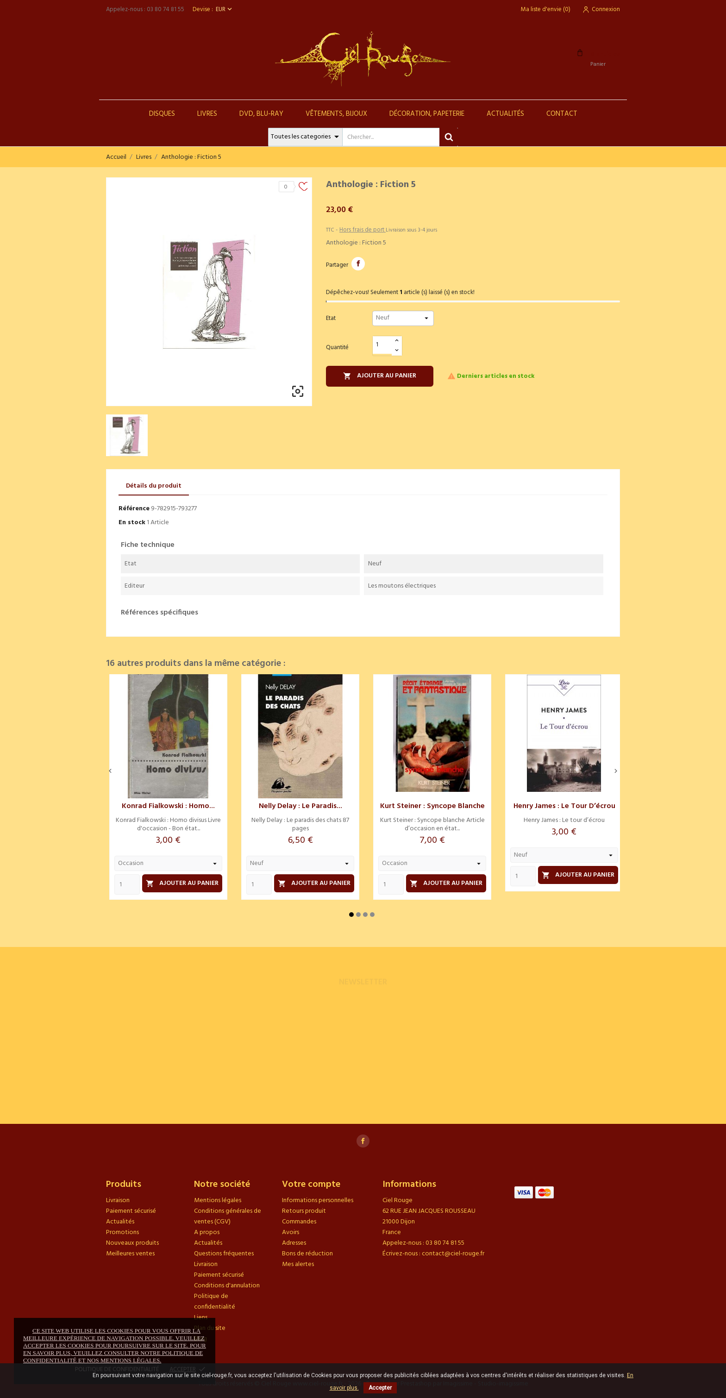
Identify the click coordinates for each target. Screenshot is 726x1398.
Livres (207, 113)
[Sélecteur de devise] (225, 9)
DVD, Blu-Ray (261, 113)
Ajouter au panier (379, 375)
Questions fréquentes (224, 1253)
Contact (561, 113)
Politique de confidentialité (214, 1301)
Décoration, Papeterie (426, 113)
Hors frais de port (362, 230)
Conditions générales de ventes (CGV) (227, 1216)
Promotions (122, 1232)
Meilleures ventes (130, 1253)
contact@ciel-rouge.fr (453, 1253)
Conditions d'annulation (227, 1285)
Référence (134, 508)
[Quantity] (127, 884)
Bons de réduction (307, 1253)
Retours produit (304, 1211)
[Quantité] (382, 345)
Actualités (505, 113)
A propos (206, 1232)
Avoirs (290, 1232)
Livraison (118, 1200)
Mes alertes (298, 1264)
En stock (132, 522)
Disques (162, 113)
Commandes (299, 1221)
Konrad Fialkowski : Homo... (168, 806)
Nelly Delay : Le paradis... (300, 806)
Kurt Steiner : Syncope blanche (432, 806)
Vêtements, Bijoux (336, 113)
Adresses (294, 1243)
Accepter (380, 1388)
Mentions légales (217, 1200)
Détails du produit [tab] (154, 486)
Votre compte (311, 1184)
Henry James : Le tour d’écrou (564, 806)
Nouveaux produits (132, 1243)
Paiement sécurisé (131, 1211)
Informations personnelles (317, 1200)
